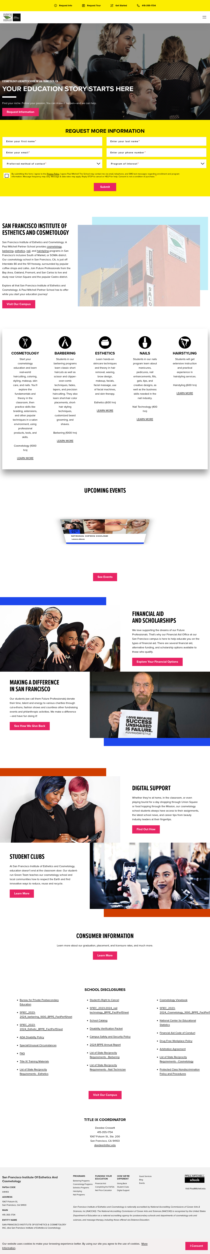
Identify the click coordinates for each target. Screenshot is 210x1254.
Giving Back (122, 1183)
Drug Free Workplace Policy (176, 1041)
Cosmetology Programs (83, 1184)
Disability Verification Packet (106, 1028)
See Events (105, 577)
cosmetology (54, 246)
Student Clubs (123, 1187)
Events (142, 1183)
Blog (141, 1180)
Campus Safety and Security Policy (110, 1036)
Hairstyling (77, 1191)
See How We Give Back (29, 726)
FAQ (22, 1053)
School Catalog (98, 1020)
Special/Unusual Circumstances (38, 1045)
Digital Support (123, 1190)
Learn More (21, 893)
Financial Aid (100, 1183)
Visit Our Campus (19, 304)
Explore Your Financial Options (157, 662)
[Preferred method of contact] (52, 163)
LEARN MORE (25, 458)
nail (28, 251)
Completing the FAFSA (104, 1187)
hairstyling (43, 251)
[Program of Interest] (156, 163)
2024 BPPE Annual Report (105, 1044)
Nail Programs (79, 1195)
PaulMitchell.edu (198, 1188)
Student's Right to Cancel (104, 1000)
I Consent (196, 1246)
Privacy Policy (53, 174)
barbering (7, 251)
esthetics (20, 251)
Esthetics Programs (81, 1188)
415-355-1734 (8, 1214)
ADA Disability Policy (32, 1037)
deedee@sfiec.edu (105, 1145)
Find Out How (146, 829)
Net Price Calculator (103, 1190)
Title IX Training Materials (34, 1061)
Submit (105, 187)
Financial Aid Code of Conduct (177, 1032)
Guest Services (145, 1176)
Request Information (20, 112)
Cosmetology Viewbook (173, 1000)
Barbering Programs (81, 1181)
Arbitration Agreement (173, 1049)
